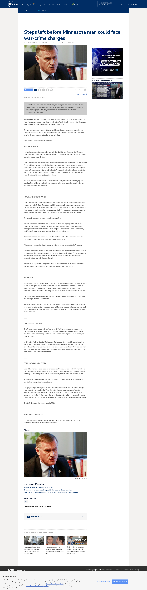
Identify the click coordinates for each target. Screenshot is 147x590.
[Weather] (75, 5)
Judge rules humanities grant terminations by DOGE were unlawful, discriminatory (32, 550)
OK (144, 573)
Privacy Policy (59, 584)
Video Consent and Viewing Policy (37, 586)
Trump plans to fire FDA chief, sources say (38, 487)
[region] (73, 580)
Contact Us (118, 570)
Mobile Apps (90, 570)
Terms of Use (50, 584)
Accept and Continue (120, 581)
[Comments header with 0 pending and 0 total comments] (55, 516)
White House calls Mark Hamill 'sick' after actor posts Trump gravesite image (51, 492)
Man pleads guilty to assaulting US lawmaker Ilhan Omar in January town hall (55, 550)
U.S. (26, 501)
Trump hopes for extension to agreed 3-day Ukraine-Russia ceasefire (48, 490)
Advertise (109, 570)
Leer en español (82, 94)
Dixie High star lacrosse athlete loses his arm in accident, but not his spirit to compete (76, 550)
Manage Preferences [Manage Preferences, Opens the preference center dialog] (103, 581)
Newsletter (100, 570)
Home (44, 10)
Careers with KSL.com (130, 570)
